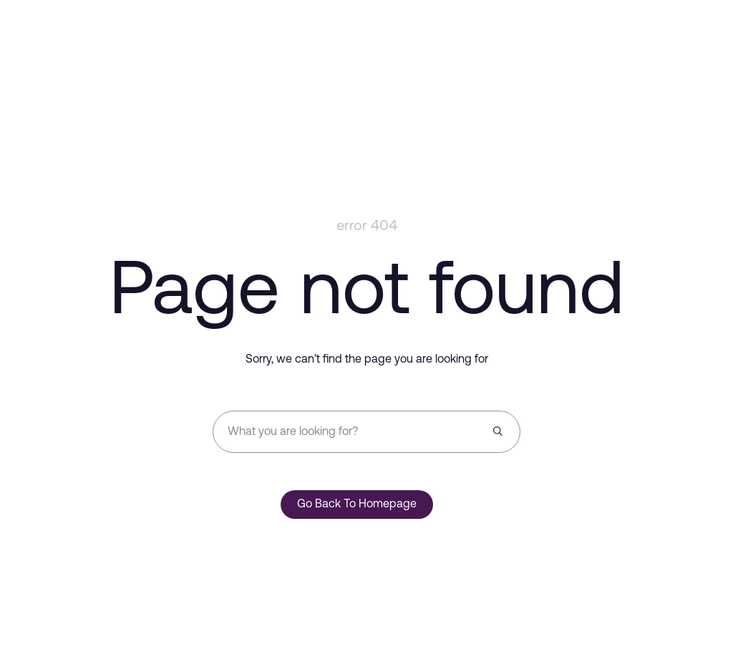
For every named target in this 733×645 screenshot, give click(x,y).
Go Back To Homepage (357, 504)
